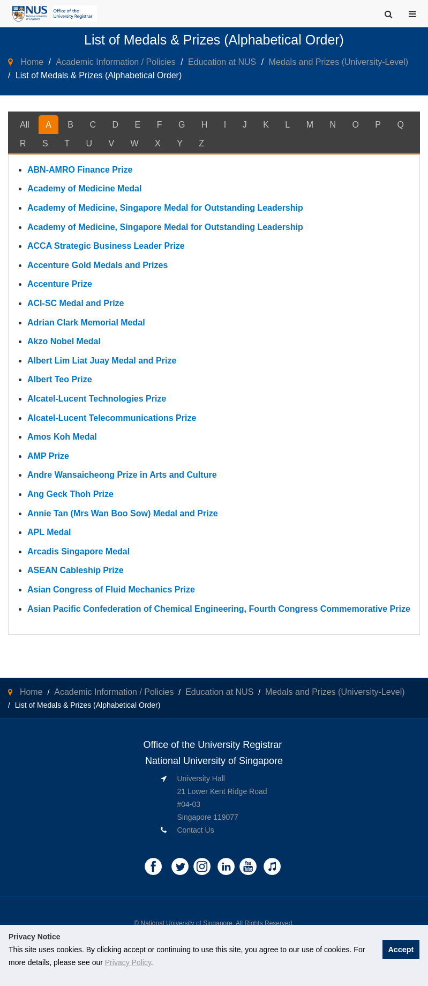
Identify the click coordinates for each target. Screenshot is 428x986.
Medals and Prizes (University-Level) (339, 61)
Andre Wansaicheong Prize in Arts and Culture (122, 474)
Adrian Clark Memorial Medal (86, 322)
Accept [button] (401, 949)
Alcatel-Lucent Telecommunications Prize (111, 417)
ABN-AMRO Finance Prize (79, 169)
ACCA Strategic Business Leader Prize (106, 245)
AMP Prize (48, 456)
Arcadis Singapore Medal (78, 551)
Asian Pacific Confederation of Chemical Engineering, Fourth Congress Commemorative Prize (218, 608)
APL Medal (49, 532)
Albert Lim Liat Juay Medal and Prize (101, 360)
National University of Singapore (186, 923)
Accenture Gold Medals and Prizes (97, 265)
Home (31, 61)
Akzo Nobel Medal (64, 341)
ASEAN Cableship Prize (75, 570)
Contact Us (195, 830)
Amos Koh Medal (62, 436)
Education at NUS (222, 61)
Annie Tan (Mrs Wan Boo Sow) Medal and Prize (122, 513)
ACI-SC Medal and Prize (75, 303)
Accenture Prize (59, 283)
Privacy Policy (128, 962)
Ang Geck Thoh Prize (70, 494)
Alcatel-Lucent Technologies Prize (96, 398)
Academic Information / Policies (115, 61)
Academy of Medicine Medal (84, 188)
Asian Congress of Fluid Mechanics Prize (111, 589)
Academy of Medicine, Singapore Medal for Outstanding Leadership (165, 207)
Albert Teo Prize (59, 379)
